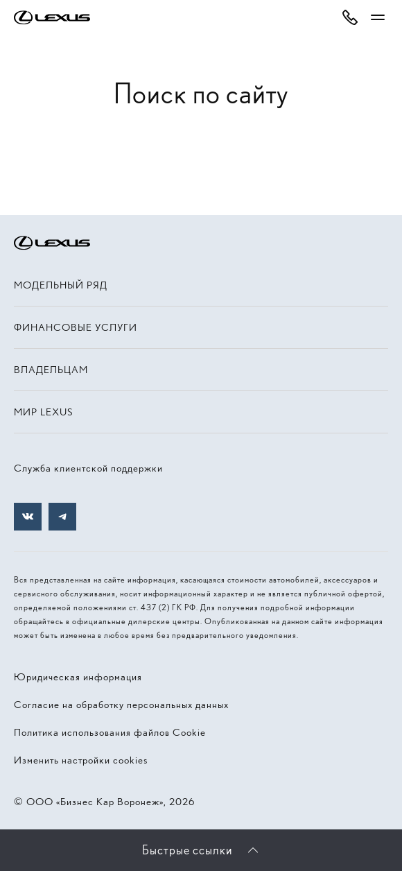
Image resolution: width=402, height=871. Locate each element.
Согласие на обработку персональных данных (121, 704)
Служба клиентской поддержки (88, 468)
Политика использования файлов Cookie (110, 732)
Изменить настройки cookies (81, 760)
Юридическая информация (78, 677)
